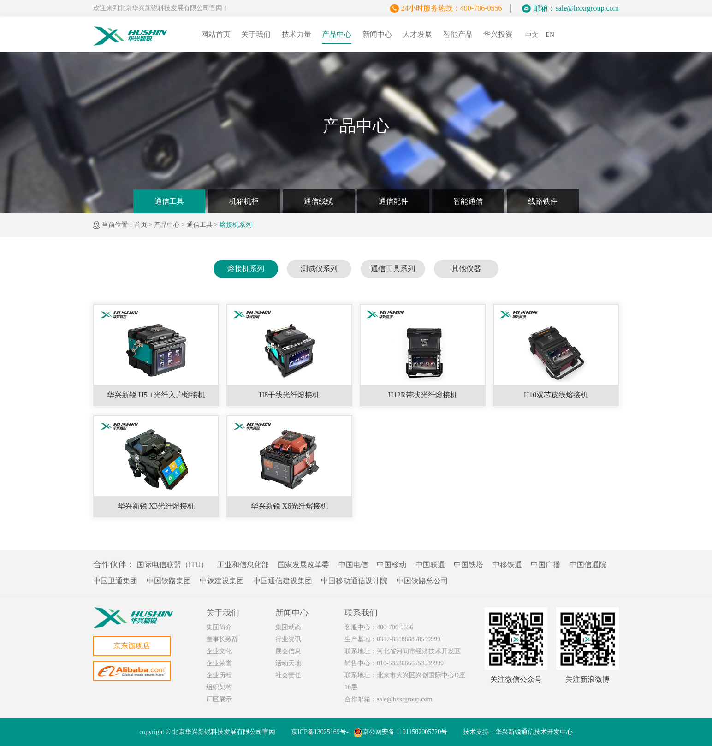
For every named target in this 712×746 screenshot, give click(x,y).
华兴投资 (498, 34)
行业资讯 (288, 639)
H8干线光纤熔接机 (289, 395)
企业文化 (219, 651)
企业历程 (219, 675)
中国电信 (353, 564)
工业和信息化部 (243, 564)
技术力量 (296, 34)
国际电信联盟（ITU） (172, 564)
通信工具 (169, 201)
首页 (140, 224)
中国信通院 (588, 564)
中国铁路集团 (169, 581)
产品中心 (336, 34)
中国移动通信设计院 (354, 581)
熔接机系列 (236, 224)
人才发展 (417, 34)
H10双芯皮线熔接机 (556, 395)
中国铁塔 (468, 564)
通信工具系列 (393, 268)
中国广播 (545, 564)
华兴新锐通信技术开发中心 (534, 731)
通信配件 (393, 201)
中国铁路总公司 (422, 581)
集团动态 (288, 627)
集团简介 (219, 627)
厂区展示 (219, 699)
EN (550, 34)
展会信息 (288, 651)
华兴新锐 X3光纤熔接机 (156, 506)
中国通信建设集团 (282, 581)
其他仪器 (466, 268)
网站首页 (216, 34)
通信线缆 (318, 201)
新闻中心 (377, 34)
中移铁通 (507, 564)
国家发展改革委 (303, 564)
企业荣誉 (219, 663)
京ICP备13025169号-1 (321, 731)
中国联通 (430, 564)
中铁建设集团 (222, 581)
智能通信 (468, 201)
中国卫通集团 (115, 581)
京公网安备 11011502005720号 (400, 732)
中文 (531, 34)
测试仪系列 (319, 268)
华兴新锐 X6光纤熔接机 (289, 506)
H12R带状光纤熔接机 (422, 395)
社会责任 (288, 675)
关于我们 (256, 34)
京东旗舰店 (131, 646)
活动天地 (288, 663)
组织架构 (219, 687)
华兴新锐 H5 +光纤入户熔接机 (156, 395)
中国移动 (391, 564)
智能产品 (458, 34)
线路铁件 (543, 201)
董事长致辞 (222, 639)
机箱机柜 (244, 201)
